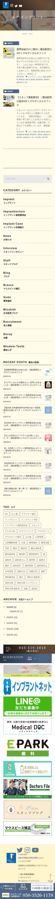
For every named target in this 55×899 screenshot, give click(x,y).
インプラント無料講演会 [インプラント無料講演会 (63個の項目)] (16, 525)
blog (27, 274)
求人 (26, 82)
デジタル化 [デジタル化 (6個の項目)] (10, 531)
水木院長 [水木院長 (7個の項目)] (9, 571)
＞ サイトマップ (24, 877)
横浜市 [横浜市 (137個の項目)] (24, 548)
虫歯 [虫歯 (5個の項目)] (26, 588)
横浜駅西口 (39, 79)
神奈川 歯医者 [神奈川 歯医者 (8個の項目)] (33, 577)
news (10, 43)
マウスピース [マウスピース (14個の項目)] (43, 531)
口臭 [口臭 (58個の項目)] (23, 542)
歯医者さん (47, 134)
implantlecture (27, 213)
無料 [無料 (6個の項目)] (43, 571)
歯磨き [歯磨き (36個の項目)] (42, 560)
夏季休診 (22, 79)
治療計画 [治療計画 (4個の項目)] (33, 571)
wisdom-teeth (27, 348)
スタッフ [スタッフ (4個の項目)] (35, 525)
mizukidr (27, 311)
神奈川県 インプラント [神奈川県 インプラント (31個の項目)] (27, 583)
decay (27, 336)
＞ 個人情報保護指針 (26, 874)
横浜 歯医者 (41, 132)
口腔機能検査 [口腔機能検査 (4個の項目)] (11, 542)
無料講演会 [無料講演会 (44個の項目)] (10, 577)
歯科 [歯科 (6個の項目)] (7, 565)
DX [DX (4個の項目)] (6, 514)
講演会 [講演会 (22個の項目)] (35, 588)
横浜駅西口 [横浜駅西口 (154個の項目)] (34, 554)
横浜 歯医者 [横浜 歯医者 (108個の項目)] (36, 548)
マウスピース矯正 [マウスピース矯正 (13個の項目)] (13, 537)
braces (27, 287)
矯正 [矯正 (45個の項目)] (21, 577)
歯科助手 (47, 79)
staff (27, 262)
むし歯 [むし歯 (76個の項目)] (15, 514)
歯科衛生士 (20, 82)
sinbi (27, 299)
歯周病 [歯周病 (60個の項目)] (32, 560)
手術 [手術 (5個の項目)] (7, 548)
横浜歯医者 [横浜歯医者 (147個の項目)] (10, 554)
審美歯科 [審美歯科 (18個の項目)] (33, 542)
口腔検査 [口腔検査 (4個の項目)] (39, 537)
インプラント (32, 77)
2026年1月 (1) (16, 611)
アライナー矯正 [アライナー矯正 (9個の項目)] (29, 514)
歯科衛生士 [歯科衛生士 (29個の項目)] (42, 565)
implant (27, 201)
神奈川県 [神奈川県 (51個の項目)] (9, 583)
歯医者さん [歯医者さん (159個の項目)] (20, 560)
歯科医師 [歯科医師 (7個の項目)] (29, 565)
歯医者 (40, 134)
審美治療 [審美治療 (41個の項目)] (45, 542)
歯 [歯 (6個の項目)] (44, 554)
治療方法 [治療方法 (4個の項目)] (21, 571)
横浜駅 (33, 79)
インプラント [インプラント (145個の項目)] (11, 519)
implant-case (27, 225)
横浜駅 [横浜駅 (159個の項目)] (22, 554)
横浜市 (28, 79)
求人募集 (38, 137)
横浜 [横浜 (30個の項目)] (15, 548)
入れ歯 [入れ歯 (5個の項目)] (28, 537)
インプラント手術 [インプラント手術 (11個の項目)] (29, 519)
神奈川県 (45, 137)
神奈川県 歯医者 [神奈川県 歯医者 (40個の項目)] (12, 588)
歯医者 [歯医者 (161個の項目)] (8, 560)
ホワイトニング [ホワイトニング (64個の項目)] (26, 531)
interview (27, 250)
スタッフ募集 (42, 77)
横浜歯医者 (20, 134)
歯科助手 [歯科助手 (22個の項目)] (17, 565)
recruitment (27, 323)
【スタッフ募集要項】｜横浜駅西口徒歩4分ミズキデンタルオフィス (34, 101)
